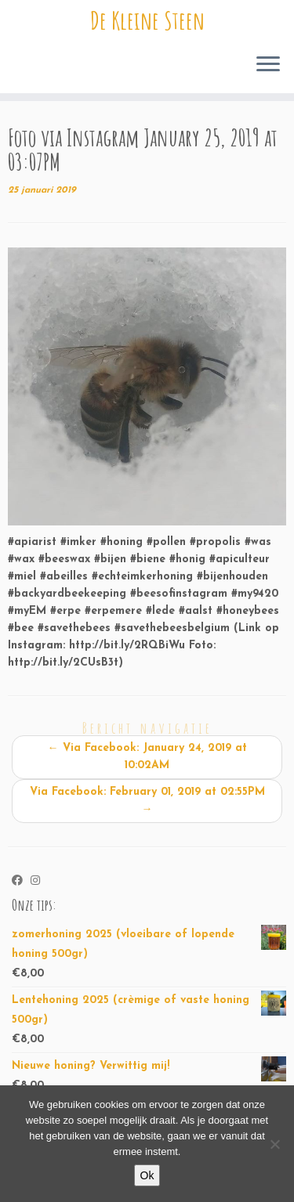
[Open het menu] (268, 65)
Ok (147, 1175)
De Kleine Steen (147, 20)
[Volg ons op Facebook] (21, 881)
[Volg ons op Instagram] (39, 881)
